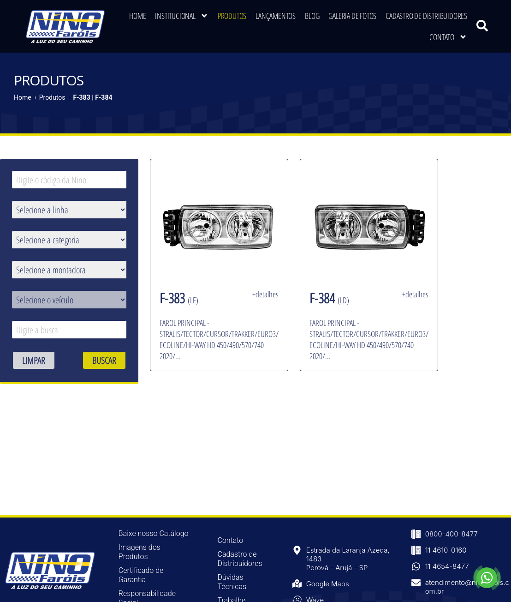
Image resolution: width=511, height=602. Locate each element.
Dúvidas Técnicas (231, 582)
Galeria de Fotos (352, 15)
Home (137, 15)
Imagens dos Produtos (139, 552)
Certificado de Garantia (141, 575)
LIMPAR (33, 360)
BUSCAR (104, 360)
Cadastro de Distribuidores (426, 15)
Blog (312, 15)
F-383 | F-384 (92, 97)
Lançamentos (276, 15)
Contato (448, 37)
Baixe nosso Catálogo (154, 533)
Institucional (181, 15)
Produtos (232, 15)
